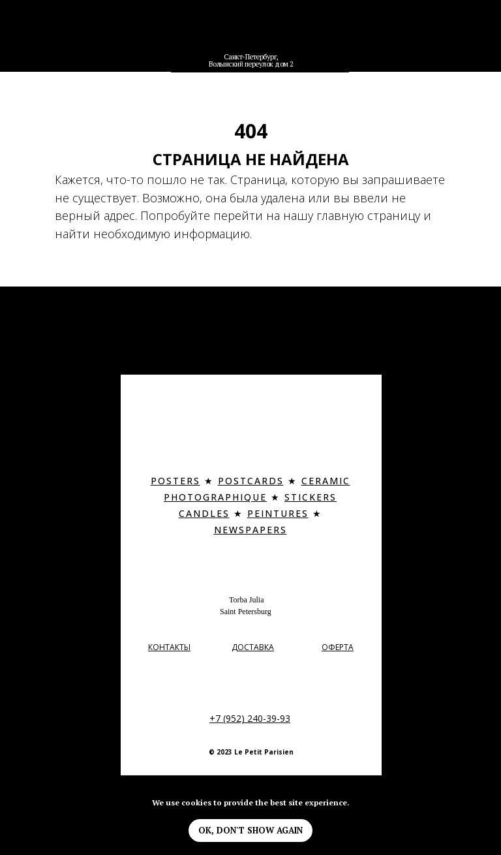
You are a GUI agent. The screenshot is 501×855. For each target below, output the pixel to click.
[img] (251, 35)
